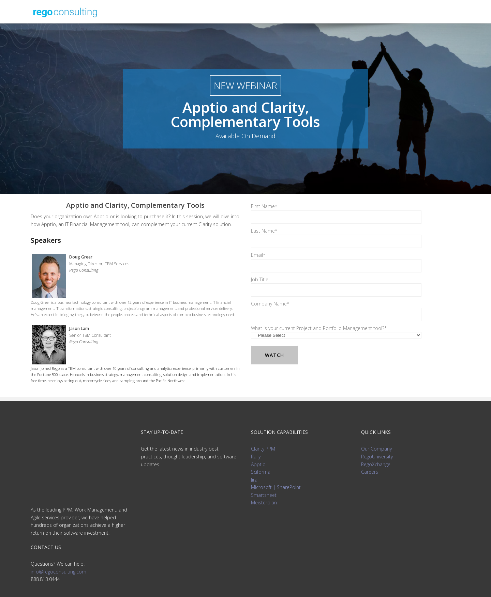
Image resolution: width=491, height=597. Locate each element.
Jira (254, 479)
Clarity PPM (263, 448)
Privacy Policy (246, 583)
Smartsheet (264, 495)
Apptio (258, 464)
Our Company (376, 448)
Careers (369, 472)
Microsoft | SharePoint (276, 487)
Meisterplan (264, 502)
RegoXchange (375, 464)
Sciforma (260, 472)
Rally (256, 456)
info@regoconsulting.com (58, 512)
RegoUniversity (377, 456)
